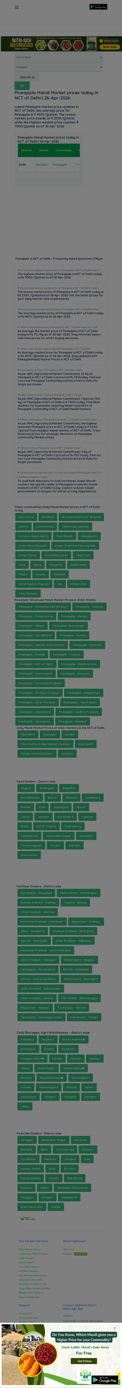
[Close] (114, 1328)
